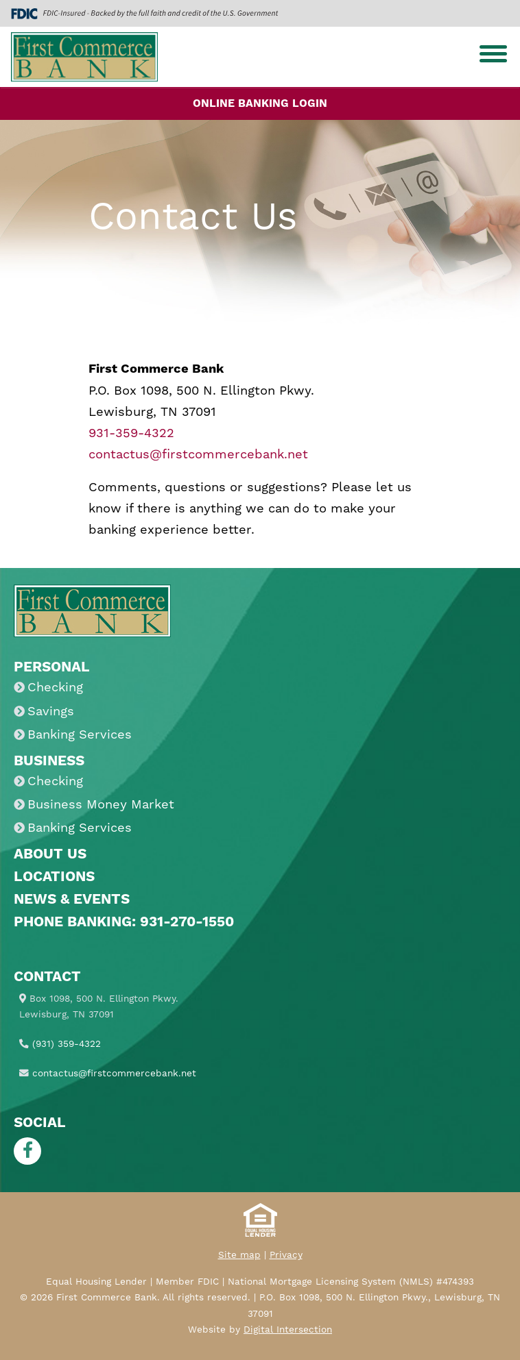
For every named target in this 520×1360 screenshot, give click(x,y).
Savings (50, 711)
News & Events (72, 899)
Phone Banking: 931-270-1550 (124, 922)
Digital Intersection (288, 1330)
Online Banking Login (260, 103)
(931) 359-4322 (66, 1044)
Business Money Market (100, 805)
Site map (239, 1255)
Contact (47, 977)
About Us (50, 854)
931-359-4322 (131, 433)
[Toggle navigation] (493, 57)
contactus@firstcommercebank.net (198, 454)
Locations (54, 877)
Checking (55, 687)
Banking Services (79, 735)
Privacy (286, 1255)
